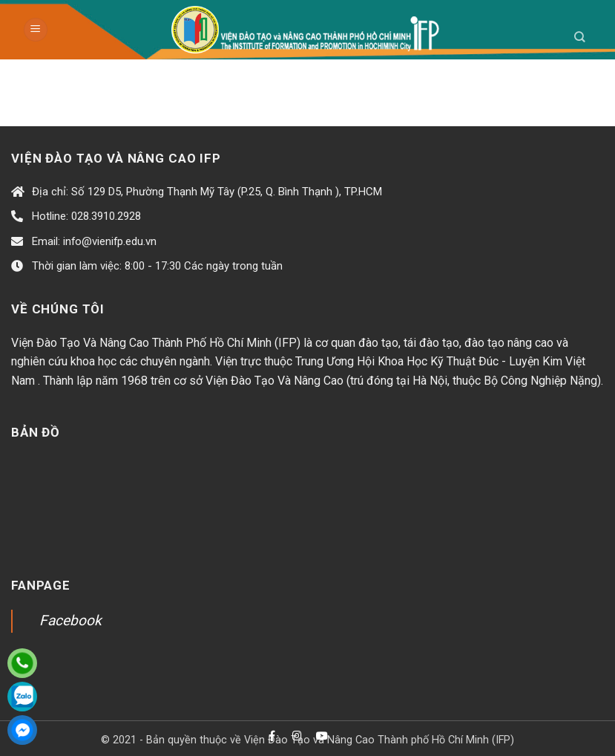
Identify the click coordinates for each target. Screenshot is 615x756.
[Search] (580, 36)
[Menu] (35, 30)
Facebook (70, 620)
